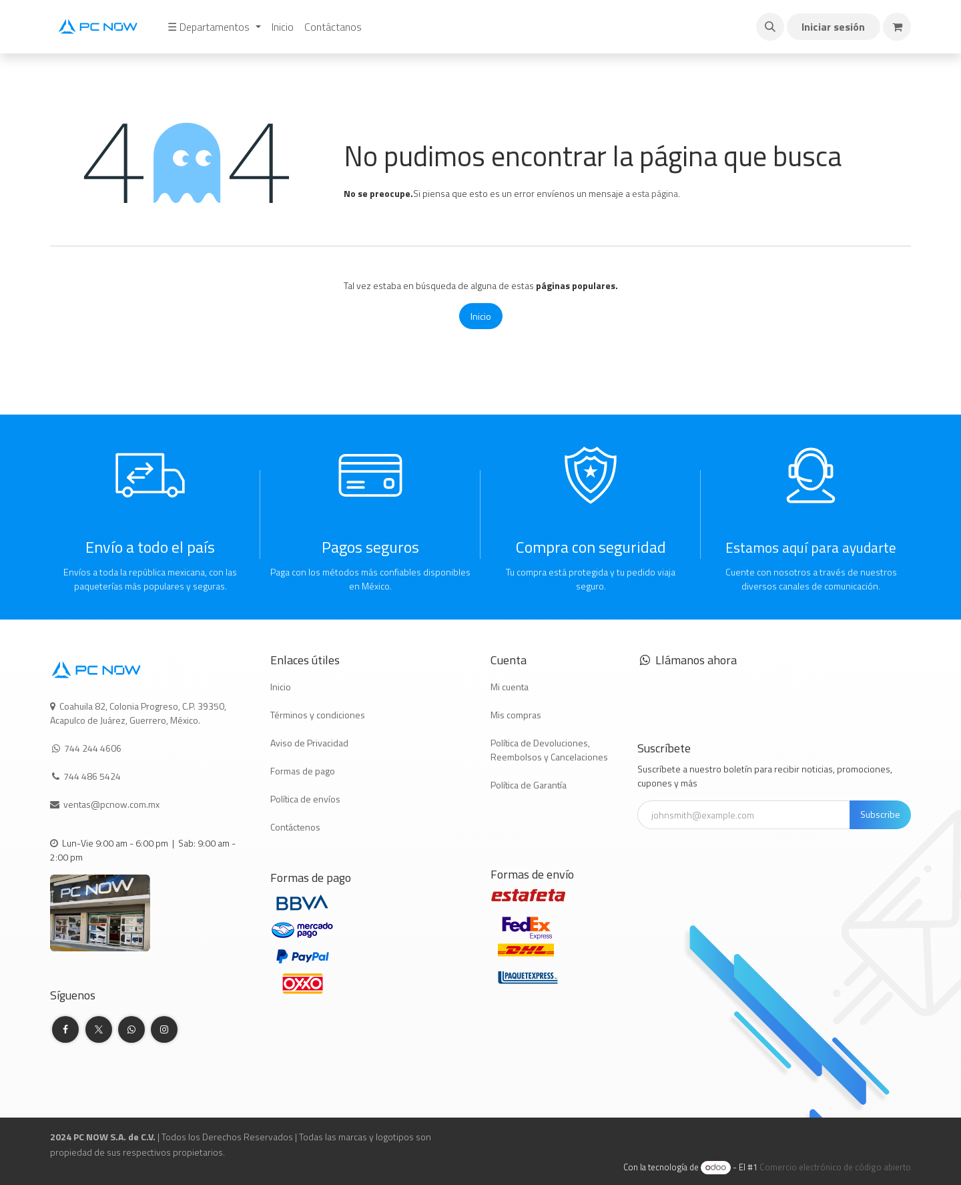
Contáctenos (295, 827)
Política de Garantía (529, 785)
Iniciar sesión (833, 27)
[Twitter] (98, 1029)
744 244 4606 (92, 748)
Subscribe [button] (880, 814)
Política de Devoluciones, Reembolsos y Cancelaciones (549, 750)
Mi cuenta (510, 687)
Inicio (480, 316)
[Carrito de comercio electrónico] (897, 27)
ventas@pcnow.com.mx (112, 804)
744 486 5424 (93, 776)
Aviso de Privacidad (309, 743)
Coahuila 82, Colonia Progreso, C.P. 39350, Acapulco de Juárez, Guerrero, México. (138, 713)
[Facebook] (65, 1029)
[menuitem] (214, 26)
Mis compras (516, 715)
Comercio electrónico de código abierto (835, 1167)
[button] (770, 27)
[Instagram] (164, 1029)
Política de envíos (305, 799)
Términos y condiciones (317, 715)
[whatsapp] (131, 1029)
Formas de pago (302, 771)
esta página (655, 193)
